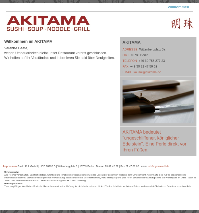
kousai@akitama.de (147, 72)
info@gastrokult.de (158, 166)
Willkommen (178, 7)
